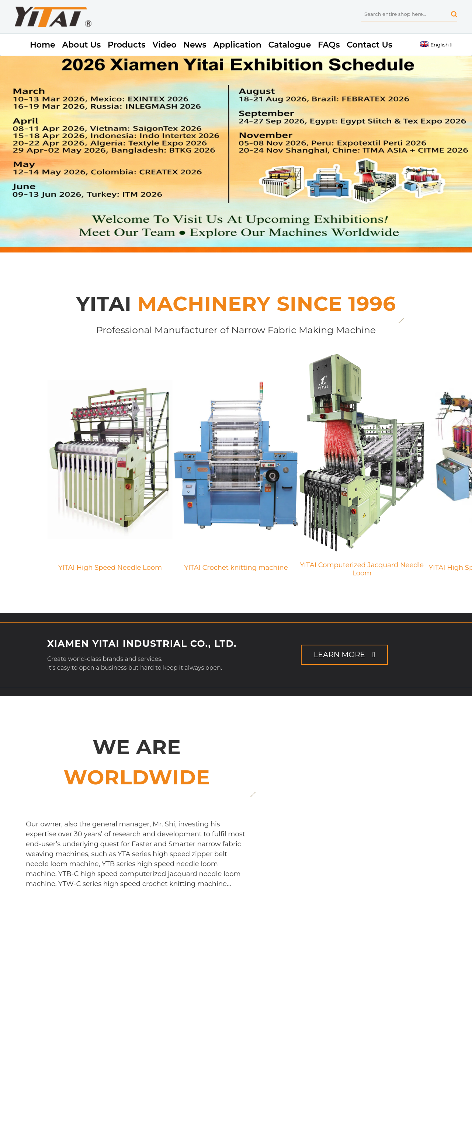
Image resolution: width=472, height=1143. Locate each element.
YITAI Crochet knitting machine (236, 568)
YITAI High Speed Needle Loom (110, 568)
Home (42, 45)
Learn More (339, 654)
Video (164, 45)
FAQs (329, 45)
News (194, 45)
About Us (81, 45)
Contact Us (369, 45)
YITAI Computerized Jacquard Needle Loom (362, 565)
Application (237, 45)
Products (127, 45)
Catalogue (289, 45)
